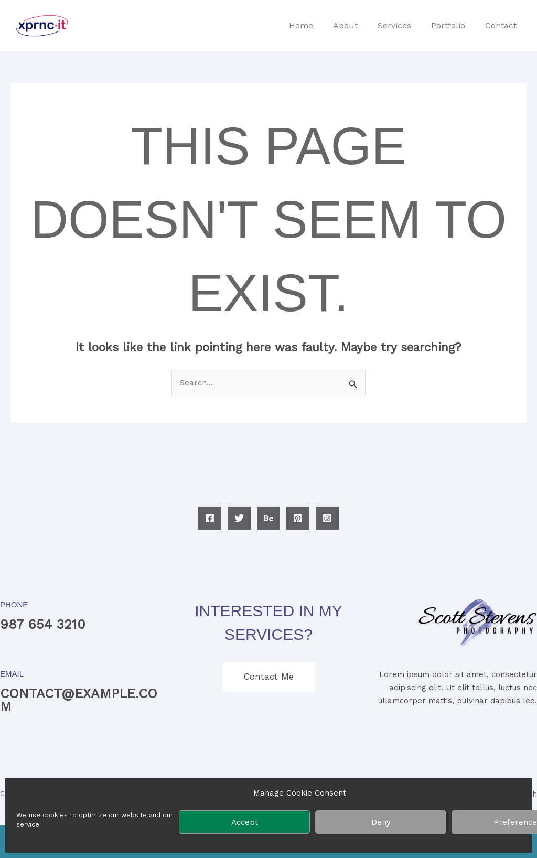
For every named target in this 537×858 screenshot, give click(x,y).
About (356, 25)
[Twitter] (239, 518)
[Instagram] (327, 518)
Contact (502, 25)
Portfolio (453, 25)
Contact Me (269, 676)
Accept (244, 822)
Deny (381, 822)
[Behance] (268, 518)
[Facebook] (209, 518)
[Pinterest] (297, 518)
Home (315, 25)
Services (402, 25)
